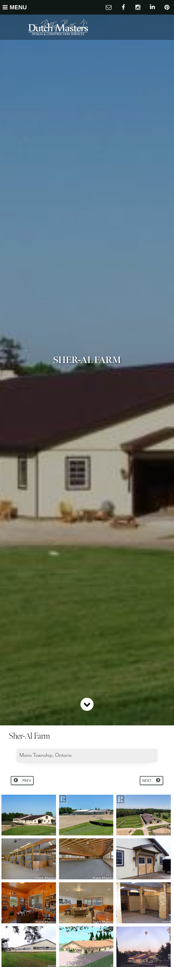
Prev (26, 780)
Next (147, 780)
